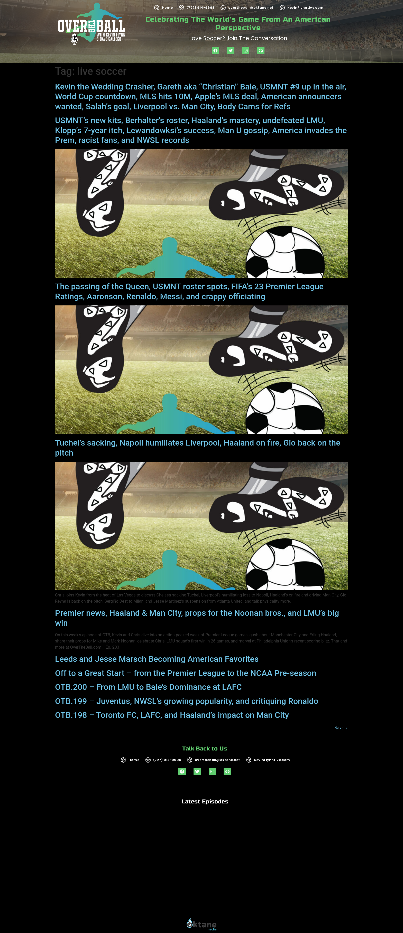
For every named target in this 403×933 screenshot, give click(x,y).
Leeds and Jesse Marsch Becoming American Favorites (157, 659)
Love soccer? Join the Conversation (238, 38)
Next (341, 728)
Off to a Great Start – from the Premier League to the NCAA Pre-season (185, 673)
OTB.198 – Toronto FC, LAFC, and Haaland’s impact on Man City (172, 715)
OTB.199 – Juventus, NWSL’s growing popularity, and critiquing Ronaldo (186, 701)
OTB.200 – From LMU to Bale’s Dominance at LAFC (148, 687)
